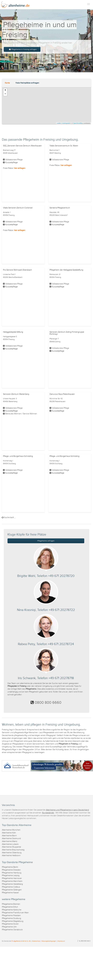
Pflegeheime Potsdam (11, 915)
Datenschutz (36, 941)
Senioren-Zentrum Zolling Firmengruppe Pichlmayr (67, 333)
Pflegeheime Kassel (10, 892)
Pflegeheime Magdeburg (12, 921)
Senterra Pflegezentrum (60, 208)
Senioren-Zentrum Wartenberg (16, 394)
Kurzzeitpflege (11, 162)
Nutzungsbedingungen (49, 941)
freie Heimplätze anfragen (27, 83)
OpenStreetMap (78, 123)
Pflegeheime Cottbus (11, 887)
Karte (7, 83)
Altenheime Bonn (9, 835)
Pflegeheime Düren (10, 924)
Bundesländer (48, 813)
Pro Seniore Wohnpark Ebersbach (17, 270)
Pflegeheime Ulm (9, 927)
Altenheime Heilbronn (11, 855)
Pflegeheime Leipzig (10, 875)
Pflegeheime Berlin (10, 867)
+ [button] (5, 90)
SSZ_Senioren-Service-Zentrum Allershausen (22, 146)
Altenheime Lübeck (10, 844)
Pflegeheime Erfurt (10, 907)
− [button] (5, 94)
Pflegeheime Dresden (11, 870)
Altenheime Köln (9, 833)
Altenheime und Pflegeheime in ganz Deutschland (67, 810)
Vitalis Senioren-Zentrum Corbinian (18, 208)
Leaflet (59, 123)
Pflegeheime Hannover (12, 878)
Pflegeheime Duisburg (11, 918)
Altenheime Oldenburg (11, 852)
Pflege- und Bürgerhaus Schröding (18, 456)
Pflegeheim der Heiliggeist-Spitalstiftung (66, 270)
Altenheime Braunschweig (13, 850)
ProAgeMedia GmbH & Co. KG (21, 941)
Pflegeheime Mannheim (12, 881)
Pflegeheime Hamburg (11, 873)
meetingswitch (66, 123)
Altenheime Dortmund (11, 838)
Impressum (61, 941)
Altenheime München (11, 830)
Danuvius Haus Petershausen (62, 394)
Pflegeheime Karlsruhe (11, 910)
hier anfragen (19, 168)
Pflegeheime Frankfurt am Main (15, 912)
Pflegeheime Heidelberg (12, 884)
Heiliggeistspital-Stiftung (13, 332)
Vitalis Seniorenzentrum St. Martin (64, 146)
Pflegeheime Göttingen (12, 890)
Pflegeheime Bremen (11, 904)
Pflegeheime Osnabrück (12, 929)
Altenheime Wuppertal (11, 847)
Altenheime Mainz (9, 841)
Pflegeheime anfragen (45, 541)
